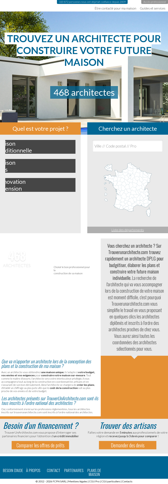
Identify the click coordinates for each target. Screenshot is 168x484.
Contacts (127, 481)
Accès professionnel (154, 1)
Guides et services (152, 8)
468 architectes (84, 92)
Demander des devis (128, 445)
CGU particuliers (110, 481)
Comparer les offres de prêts (40, 445)
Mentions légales (77, 481)
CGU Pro (94, 481)
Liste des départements (127, 230)
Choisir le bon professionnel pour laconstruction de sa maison (72, 270)
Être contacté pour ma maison (115, 8)
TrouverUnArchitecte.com (33, 5)
